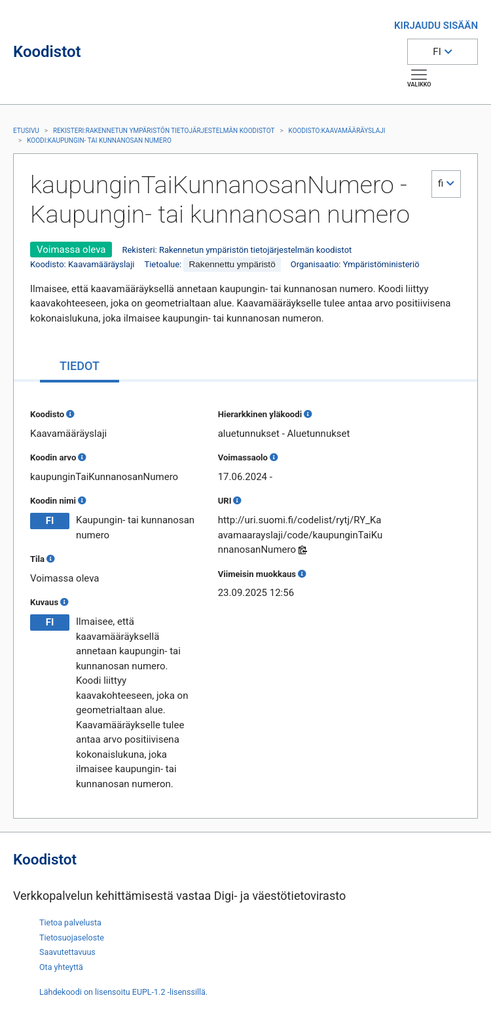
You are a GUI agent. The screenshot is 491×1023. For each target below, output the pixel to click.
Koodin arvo (53, 457)
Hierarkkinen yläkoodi (260, 414)
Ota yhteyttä (61, 967)
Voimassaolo (243, 457)
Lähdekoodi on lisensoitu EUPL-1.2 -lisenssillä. (123, 992)
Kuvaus (44, 602)
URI (225, 501)
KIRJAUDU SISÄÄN (436, 25)
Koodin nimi (53, 501)
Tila (37, 559)
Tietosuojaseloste (71, 937)
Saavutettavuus (67, 952)
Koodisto (47, 414)
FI (437, 52)
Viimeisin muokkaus (257, 574)
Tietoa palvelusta (70, 922)
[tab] (79, 367)
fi (440, 183)
